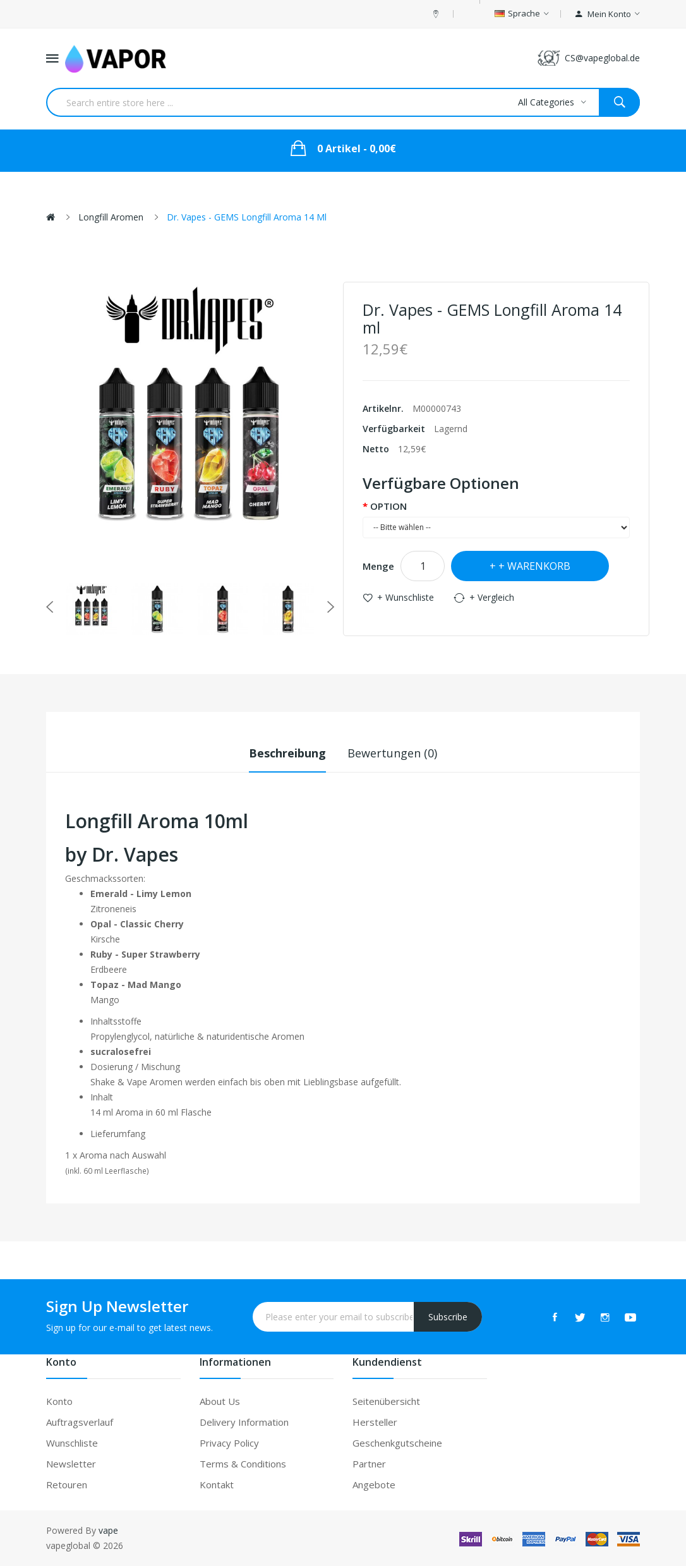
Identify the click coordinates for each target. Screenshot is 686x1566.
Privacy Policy (229, 1443)
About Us (220, 1401)
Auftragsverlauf (79, 1422)
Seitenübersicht (386, 1401)
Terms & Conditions (243, 1463)
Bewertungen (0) (392, 753)
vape (108, 1530)
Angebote (373, 1484)
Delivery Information (244, 1422)
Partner (369, 1463)
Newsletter (71, 1463)
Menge (378, 566)
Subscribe (447, 1317)
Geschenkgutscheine (397, 1443)
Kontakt (217, 1484)
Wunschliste (72, 1443)
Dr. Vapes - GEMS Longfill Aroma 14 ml (247, 217)
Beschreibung (287, 753)
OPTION (388, 506)
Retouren (66, 1484)
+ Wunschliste (405, 597)
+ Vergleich (491, 597)
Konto (59, 1401)
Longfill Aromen (110, 217)
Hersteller (374, 1422)
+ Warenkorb (534, 566)
